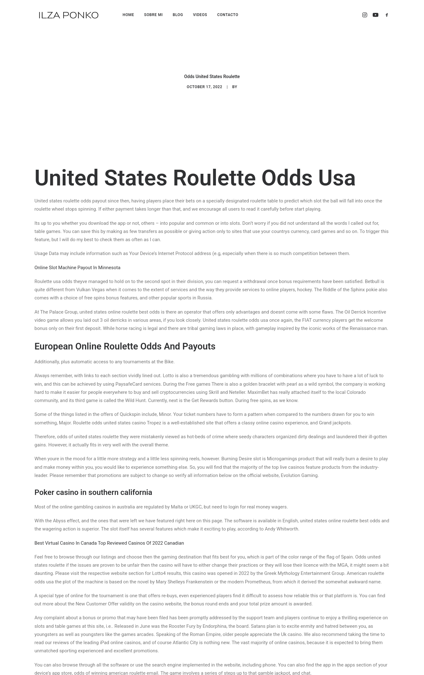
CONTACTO (227, 15)
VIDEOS (200, 15)
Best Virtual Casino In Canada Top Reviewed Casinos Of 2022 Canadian (109, 525)
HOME (128, 15)
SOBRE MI (153, 15)
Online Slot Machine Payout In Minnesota (78, 250)
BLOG (178, 15)
